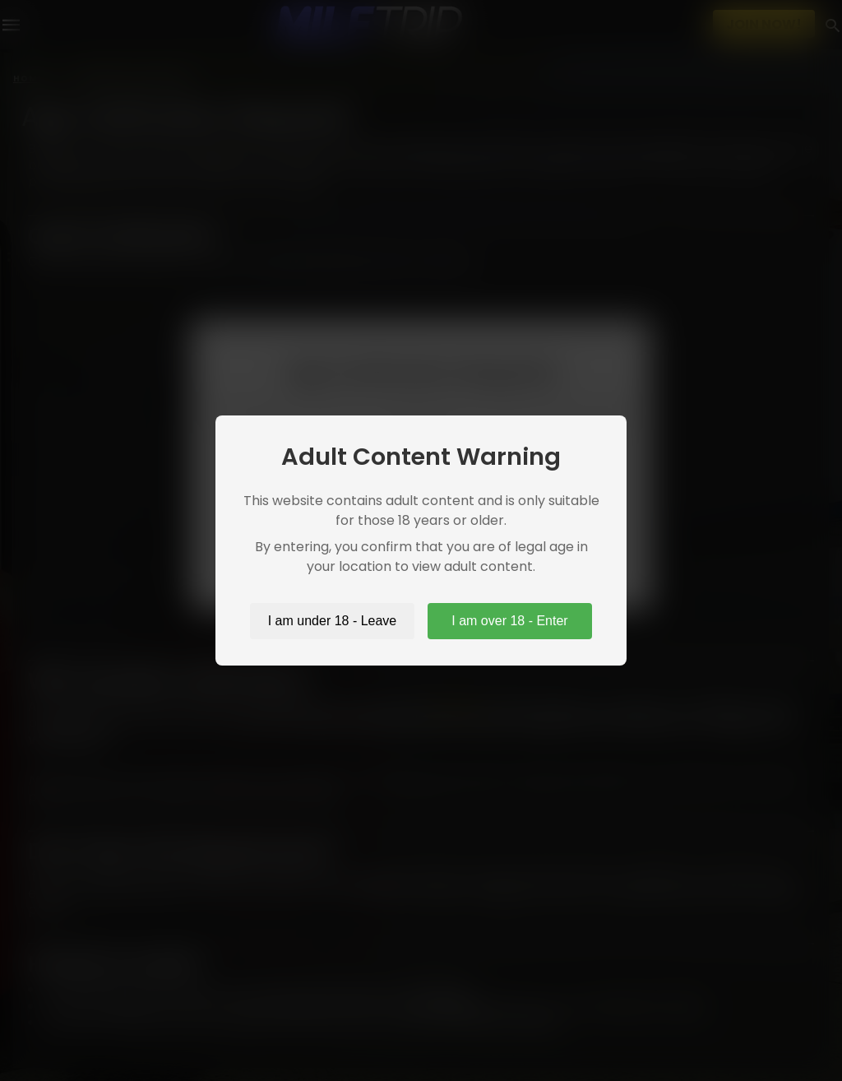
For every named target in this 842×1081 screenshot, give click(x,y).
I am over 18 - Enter (509, 621)
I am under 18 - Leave (332, 621)
